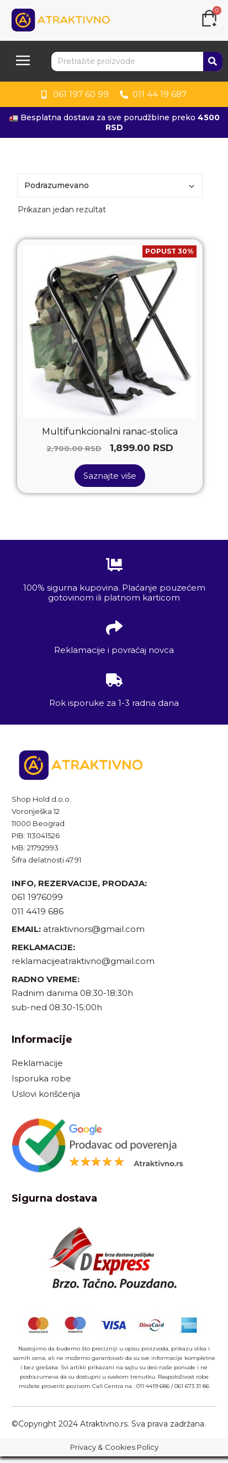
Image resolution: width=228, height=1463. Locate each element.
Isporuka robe (41, 1078)
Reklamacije (37, 1063)
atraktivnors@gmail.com (95, 929)
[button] (23, 61)
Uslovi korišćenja (46, 1094)
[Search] (212, 61)
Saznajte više (109, 475)
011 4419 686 (37, 911)
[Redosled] (110, 185)
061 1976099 (37, 897)
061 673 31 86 (191, 1386)
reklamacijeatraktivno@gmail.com (83, 961)
